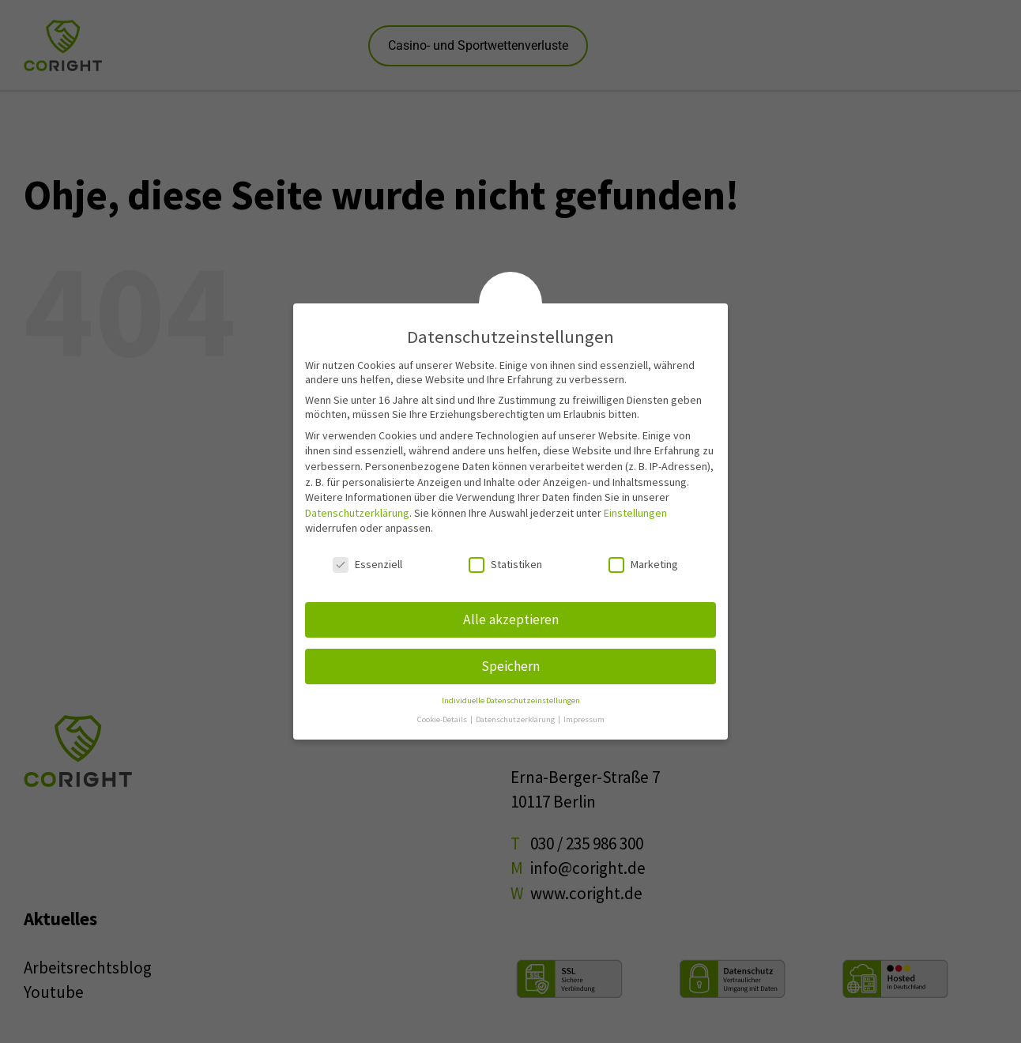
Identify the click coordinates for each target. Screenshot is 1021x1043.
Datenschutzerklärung (357, 513)
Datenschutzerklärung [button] (516, 719)
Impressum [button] (584, 719)
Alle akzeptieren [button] (511, 619)
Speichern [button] (510, 666)
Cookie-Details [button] (443, 719)
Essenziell (367, 564)
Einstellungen (635, 513)
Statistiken (505, 564)
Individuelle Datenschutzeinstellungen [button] (511, 700)
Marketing (643, 564)
